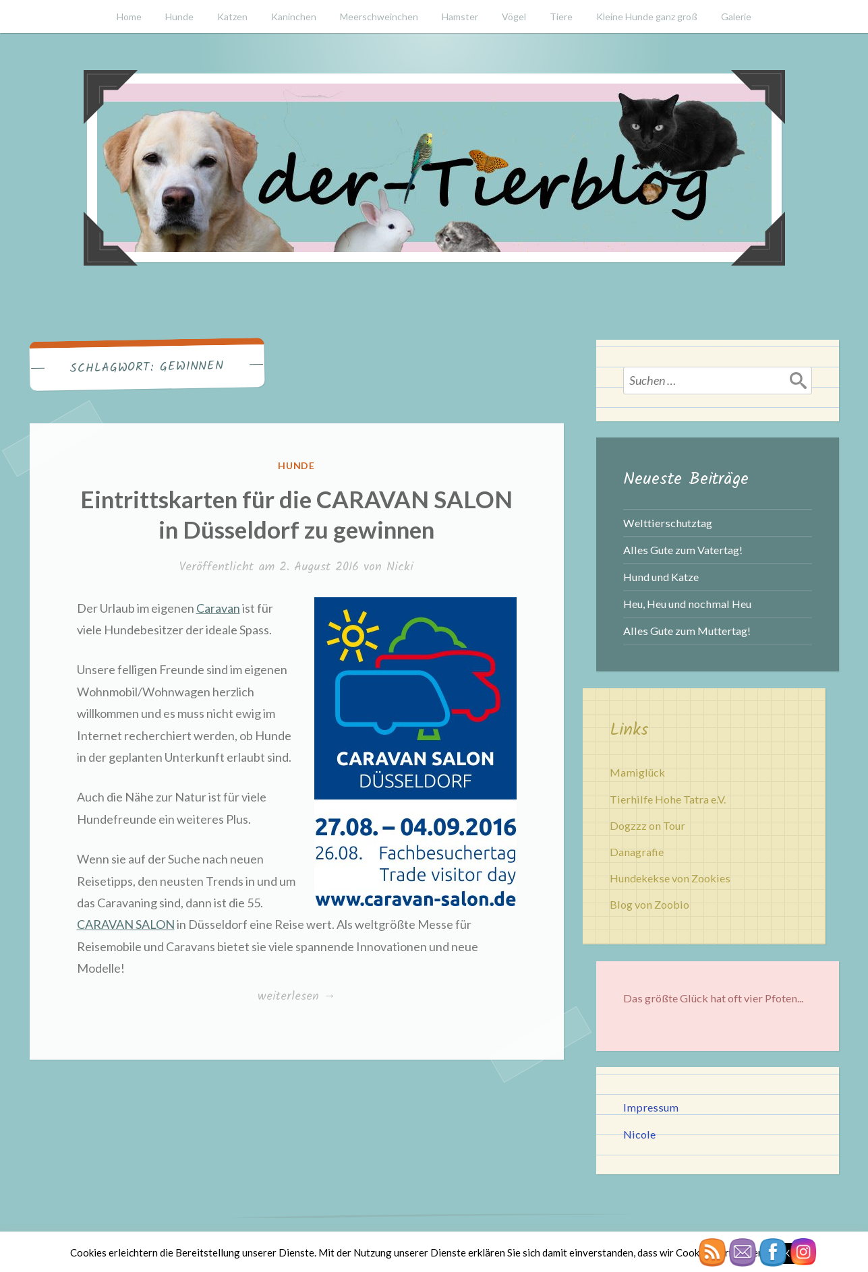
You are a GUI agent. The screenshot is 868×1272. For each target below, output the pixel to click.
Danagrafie (637, 851)
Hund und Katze (661, 576)
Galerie (736, 16)
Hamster (460, 16)
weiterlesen (300, 997)
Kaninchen (293, 16)
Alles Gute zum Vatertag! (683, 549)
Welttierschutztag (667, 522)
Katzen (232, 16)
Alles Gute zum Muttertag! (687, 630)
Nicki (399, 567)
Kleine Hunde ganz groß (646, 16)
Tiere (561, 16)
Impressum (650, 1107)
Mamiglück (637, 772)
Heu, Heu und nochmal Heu (687, 603)
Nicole (639, 1134)
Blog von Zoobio (649, 904)
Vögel (514, 16)
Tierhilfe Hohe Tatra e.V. (668, 799)
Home (129, 16)
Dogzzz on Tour (647, 825)
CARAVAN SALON (126, 924)
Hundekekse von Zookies (670, 878)
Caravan (218, 608)
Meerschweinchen (379, 16)
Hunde (179, 16)
